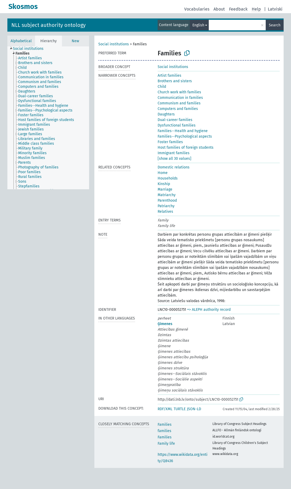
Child (162, 86)
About (219, 9)
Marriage (165, 189)
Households (168, 178)
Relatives (165, 211)
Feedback (238, 9)
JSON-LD (194, 409)
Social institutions (113, 44)
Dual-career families (175, 120)
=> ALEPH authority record (209, 309)
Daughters (166, 114)
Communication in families (180, 97)
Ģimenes (165, 324)
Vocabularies (196, 9)
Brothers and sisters (175, 81)
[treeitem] (30, 48)
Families (165, 424)
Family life (166, 443)
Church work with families (179, 92)
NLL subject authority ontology (48, 25)
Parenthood (167, 200)
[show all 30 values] (174, 158)
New (75, 41)
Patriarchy (166, 206)
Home (163, 173)
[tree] (48, 117)
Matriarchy (167, 195)
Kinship (164, 184)
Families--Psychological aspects (185, 136)
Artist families (169, 75)
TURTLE (180, 409)
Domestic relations (174, 167)
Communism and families (179, 103)
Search (274, 25)
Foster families (170, 142)
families (164, 431)
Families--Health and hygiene (183, 131)
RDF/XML (165, 409)
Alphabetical (21, 41)
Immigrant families (174, 153)
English (198, 25)
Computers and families (178, 108)
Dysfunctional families (177, 125)
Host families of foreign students (186, 147)
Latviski (275, 9)
